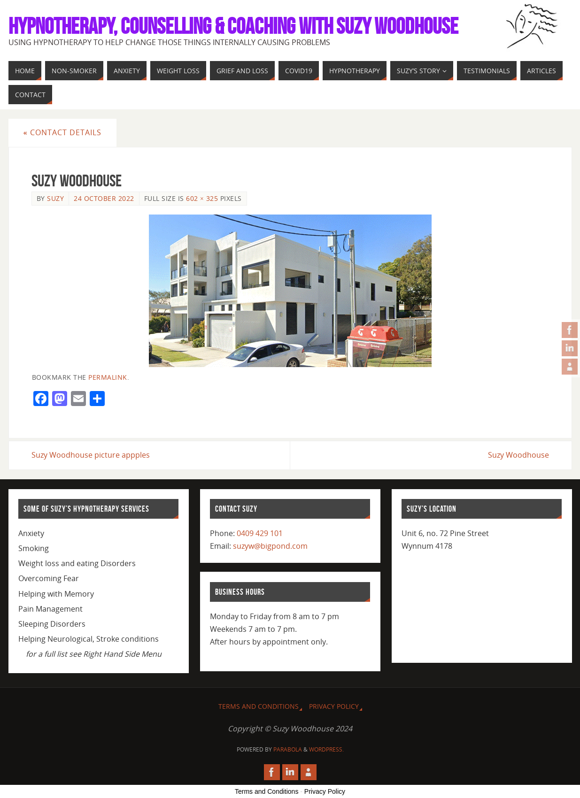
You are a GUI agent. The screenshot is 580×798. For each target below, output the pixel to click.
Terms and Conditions (258, 706)
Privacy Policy (334, 706)
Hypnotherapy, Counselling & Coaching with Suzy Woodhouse (233, 26)
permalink (107, 377)
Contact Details (62, 132)
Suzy (55, 198)
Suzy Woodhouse (518, 455)
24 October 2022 (104, 198)
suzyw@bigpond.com (269, 546)
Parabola (287, 749)
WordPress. (326, 749)
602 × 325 (202, 198)
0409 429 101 (260, 533)
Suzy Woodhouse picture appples (90, 455)
